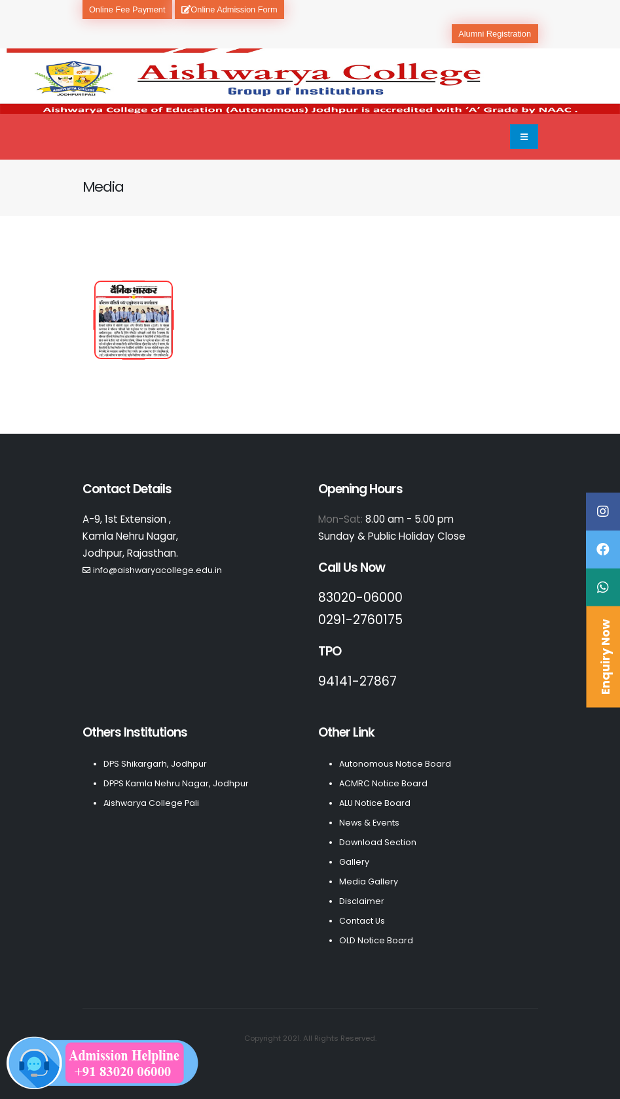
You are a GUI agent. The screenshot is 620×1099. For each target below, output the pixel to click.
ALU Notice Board (374, 803)
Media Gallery (368, 881)
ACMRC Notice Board (383, 783)
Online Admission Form (229, 9)
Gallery (354, 861)
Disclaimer (361, 901)
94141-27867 (357, 681)
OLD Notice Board (376, 940)
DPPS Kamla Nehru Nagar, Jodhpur (176, 783)
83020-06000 (360, 597)
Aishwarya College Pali (151, 803)
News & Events (369, 822)
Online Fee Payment (127, 9)
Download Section (377, 842)
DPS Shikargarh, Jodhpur (155, 763)
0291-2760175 (360, 620)
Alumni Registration (494, 34)
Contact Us (362, 920)
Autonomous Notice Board (395, 763)
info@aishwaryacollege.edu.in (157, 570)
